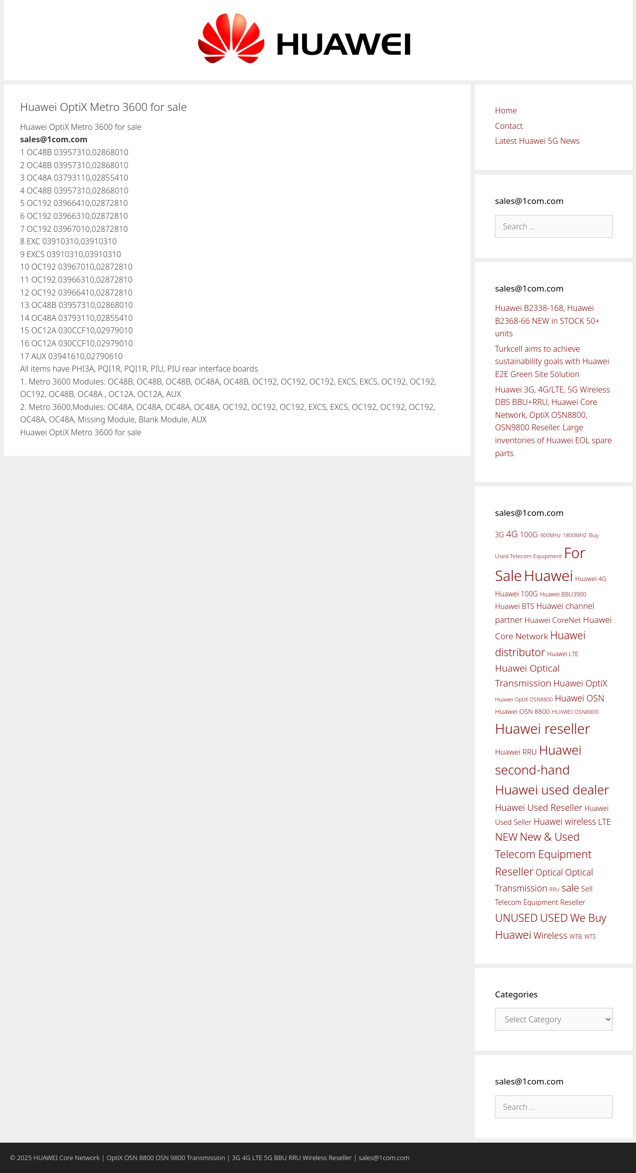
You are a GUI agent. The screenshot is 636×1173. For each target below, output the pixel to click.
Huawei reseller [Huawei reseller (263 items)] (542, 728)
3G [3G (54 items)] (499, 534)
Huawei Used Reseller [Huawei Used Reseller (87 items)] (538, 807)
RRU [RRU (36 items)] (554, 889)
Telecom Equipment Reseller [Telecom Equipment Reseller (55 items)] (540, 902)
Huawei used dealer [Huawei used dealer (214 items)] (552, 789)
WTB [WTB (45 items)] (575, 936)
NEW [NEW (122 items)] (506, 837)
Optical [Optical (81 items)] (549, 872)
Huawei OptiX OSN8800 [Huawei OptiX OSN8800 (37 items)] (524, 699)
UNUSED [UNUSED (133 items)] (516, 917)
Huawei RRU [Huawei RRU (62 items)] (516, 752)
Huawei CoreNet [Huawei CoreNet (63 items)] (553, 620)
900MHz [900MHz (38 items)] (550, 535)
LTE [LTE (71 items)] (604, 821)
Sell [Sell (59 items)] (587, 888)
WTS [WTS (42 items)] (590, 936)
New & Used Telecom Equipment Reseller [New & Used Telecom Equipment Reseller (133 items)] (543, 853)
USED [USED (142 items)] (554, 917)
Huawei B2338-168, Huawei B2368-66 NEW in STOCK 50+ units (547, 320)
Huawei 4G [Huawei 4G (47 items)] (591, 578)
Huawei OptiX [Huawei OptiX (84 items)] (581, 683)
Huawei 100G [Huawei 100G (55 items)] (516, 593)
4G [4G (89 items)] (512, 534)
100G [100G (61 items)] (529, 534)
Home (506, 110)
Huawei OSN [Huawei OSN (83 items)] (580, 698)
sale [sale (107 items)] (570, 887)
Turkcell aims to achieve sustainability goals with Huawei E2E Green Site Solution (552, 361)
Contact (509, 125)
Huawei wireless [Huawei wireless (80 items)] (565, 821)
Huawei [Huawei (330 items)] (548, 576)
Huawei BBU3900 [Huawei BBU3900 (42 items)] (563, 594)
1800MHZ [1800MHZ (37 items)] (575, 535)
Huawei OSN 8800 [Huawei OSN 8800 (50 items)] (522, 711)
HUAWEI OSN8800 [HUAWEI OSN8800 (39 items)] (575, 711)
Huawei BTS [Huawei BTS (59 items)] (514, 606)
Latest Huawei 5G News (537, 140)
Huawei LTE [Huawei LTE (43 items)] (562, 654)
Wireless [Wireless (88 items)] (550, 935)
